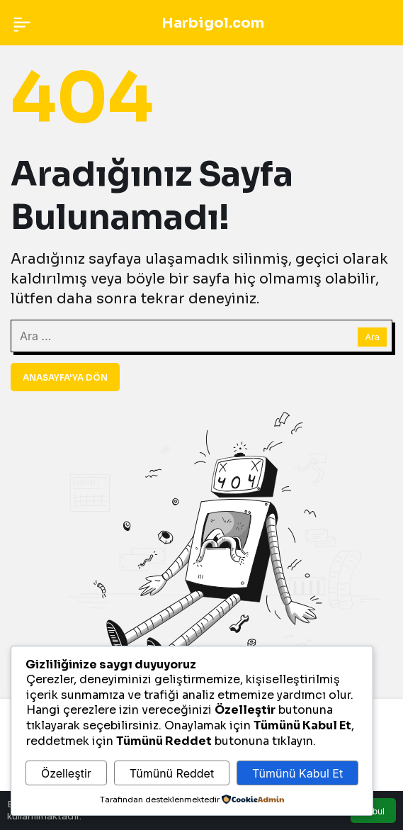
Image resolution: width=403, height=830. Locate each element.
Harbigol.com (212, 23)
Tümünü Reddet (172, 773)
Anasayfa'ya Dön (65, 377)
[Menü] (22, 22)
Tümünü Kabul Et (297, 773)
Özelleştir (66, 773)
